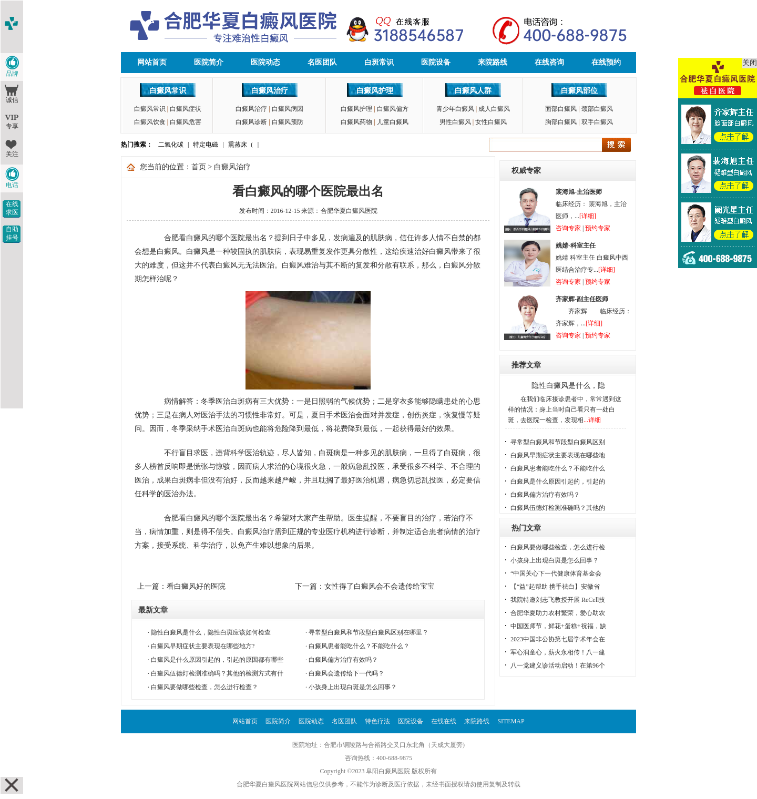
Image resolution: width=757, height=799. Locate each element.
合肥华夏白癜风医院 (349, 210)
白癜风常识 (167, 91)
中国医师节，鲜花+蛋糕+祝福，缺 (558, 626)
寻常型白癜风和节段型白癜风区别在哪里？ (368, 632)
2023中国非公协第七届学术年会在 (557, 639)
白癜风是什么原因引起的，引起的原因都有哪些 (217, 659)
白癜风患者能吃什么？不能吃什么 (557, 468)
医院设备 (436, 62)
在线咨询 (549, 62)
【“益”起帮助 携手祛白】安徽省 (555, 586)
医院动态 (265, 62)
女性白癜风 (491, 122)
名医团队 (322, 62)
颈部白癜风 (597, 108)
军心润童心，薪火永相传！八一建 (557, 652)
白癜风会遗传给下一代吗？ (346, 673)
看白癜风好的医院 (196, 586)
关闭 (749, 63)
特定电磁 (205, 144)
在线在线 (443, 721)
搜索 (616, 145)
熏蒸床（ (240, 144)
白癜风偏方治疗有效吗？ (343, 659)
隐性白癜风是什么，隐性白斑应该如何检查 (211, 632)
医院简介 (208, 62)
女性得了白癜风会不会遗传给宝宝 (379, 586)
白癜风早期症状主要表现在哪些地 (557, 455)
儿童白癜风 (392, 122)
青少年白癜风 (455, 108)
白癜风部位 (579, 91)
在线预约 (606, 62)
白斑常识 (379, 62)
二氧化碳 (170, 144)
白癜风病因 (287, 108)
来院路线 (492, 62)
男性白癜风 (455, 122)
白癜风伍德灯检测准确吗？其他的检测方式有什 (217, 673)
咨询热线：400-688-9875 (378, 758)
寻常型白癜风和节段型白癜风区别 (557, 442)
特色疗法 (377, 721)
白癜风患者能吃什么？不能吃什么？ (359, 646)
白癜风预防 (287, 122)
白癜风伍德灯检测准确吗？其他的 (557, 507)
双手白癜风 (597, 122)
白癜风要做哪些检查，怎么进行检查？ (204, 687)
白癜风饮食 (150, 122)
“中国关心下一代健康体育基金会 (555, 573)
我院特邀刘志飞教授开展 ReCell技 (557, 599)
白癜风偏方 (392, 108)
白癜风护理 (374, 91)
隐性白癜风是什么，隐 (568, 386)
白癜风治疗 (269, 91)
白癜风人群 (473, 91)
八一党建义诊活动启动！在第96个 (557, 665)
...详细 (592, 420)
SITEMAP (510, 721)
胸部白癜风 (561, 122)
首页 (198, 167)
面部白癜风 (561, 108)
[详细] (587, 216)
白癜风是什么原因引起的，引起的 (557, 481)
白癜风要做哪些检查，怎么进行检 (557, 547)
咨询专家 (568, 228)
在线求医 (12, 208)
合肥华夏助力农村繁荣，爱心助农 (557, 613)
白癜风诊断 (251, 122)
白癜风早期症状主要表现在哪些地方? (202, 646)
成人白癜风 (494, 108)
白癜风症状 (185, 108)
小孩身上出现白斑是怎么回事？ (353, 687)
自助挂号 (12, 233)
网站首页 (152, 62)
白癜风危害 (185, 122)
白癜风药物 (356, 122)
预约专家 (597, 228)
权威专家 (526, 171)
